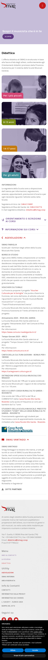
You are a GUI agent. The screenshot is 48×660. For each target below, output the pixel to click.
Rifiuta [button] (12, 650)
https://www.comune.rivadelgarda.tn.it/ (19, 332)
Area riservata (8, 580)
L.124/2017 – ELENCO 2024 (12, 602)
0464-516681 (27, 204)
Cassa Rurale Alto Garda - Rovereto (30, 422)
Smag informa (8, 577)
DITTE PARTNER (12, 489)
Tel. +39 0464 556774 (11, 537)
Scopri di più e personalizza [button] (24, 655)
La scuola (6, 559)
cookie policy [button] (37, 632)
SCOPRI (8, 37)
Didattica (14, 563)
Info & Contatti (9, 555)
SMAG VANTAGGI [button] (14, 439)
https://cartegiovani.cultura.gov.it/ (17, 371)
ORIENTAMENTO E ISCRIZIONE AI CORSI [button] (21, 220)
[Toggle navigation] (42, 5)
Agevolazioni (16, 572)
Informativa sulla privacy (13, 594)
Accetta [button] (35, 650)
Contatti (6, 590)
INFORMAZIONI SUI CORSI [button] (18, 229)
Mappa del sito (8, 606)
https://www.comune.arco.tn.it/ (15, 350)
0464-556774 (36, 207)
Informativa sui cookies (13, 598)
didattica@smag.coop (35, 210)
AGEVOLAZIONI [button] (12, 237)
